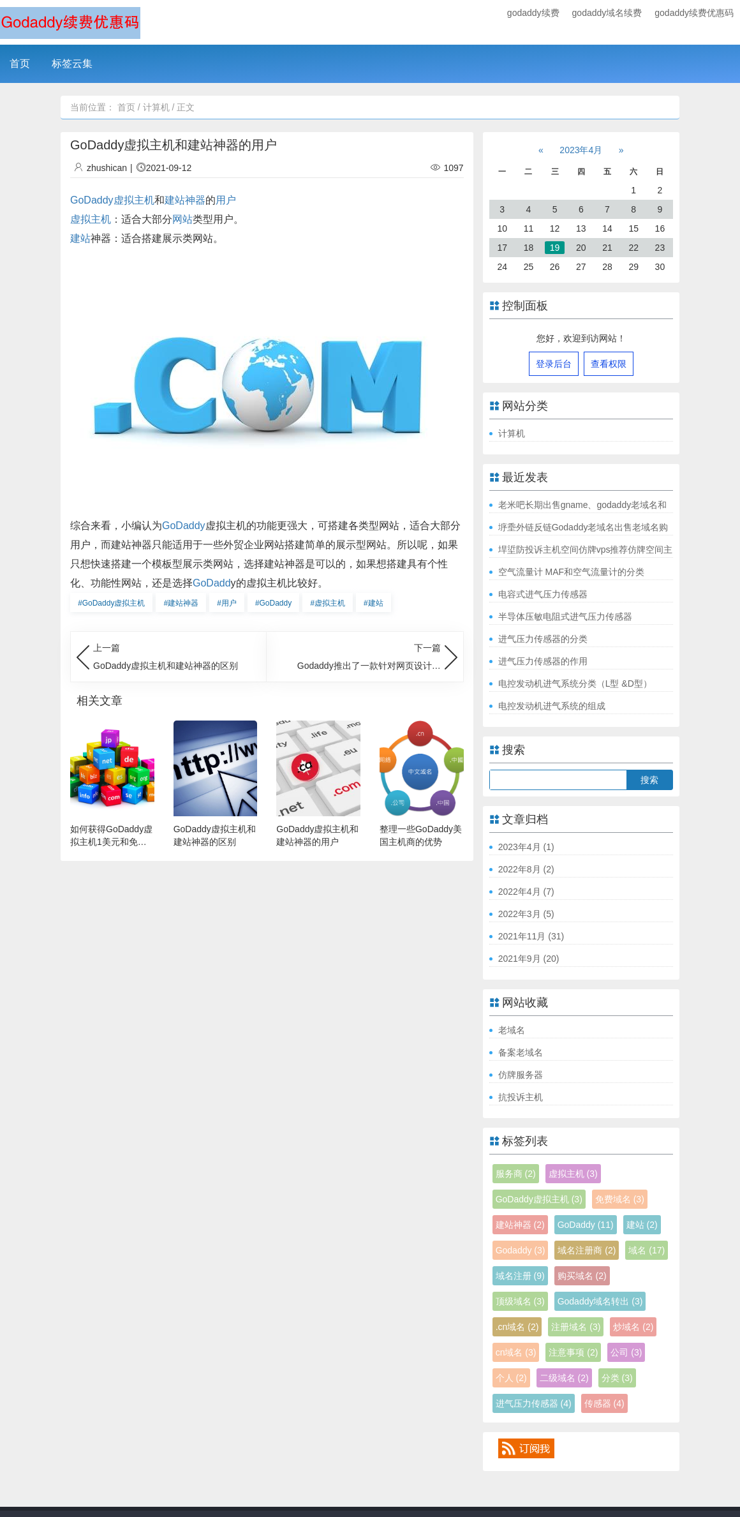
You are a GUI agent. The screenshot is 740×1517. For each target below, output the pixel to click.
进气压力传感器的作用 (543, 661)
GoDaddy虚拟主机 (112, 200)
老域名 (511, 1030)
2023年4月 (581, 150)
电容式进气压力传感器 (543, 594)
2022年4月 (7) (526, 891)
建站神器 (185, 200)
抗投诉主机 (520, 1097)
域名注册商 (587, 1250)
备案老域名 (520, 1052)
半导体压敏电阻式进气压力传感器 (565, 616)
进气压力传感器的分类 (543, 639)
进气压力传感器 (534, 1403)
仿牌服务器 (520, 1075)
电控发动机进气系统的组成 (551, 706)
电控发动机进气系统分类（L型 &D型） (575, 683)
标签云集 (72, 63)
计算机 (156, 107)
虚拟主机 (90, 219)
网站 (182, 219)
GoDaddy (183, 525)
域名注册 (520, 1276)
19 (555, 248)
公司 (626, 1352)
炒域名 (633, 1327)
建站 (80, 238)
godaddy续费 (533, 13)
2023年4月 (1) (526, 847)
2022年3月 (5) (526, 914)
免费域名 (619, 1199)
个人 (511, 1378)
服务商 (516, 1174)
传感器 (604, 1403)
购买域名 (582, 1276)
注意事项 (573, 1352)
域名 (646, 1250)
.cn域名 (517, 1327)
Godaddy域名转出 (600, 1301)
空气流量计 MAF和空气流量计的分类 (571, 572)
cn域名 (516, 1352)
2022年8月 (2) (526, 869)
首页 (20, 63)
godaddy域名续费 (607, 13)
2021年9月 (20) (528, 958)
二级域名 (564, 1378)
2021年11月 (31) (531, 936)
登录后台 (554, 364)
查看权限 (608, 364)
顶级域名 (520, 1301)
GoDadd (212, 583)
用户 (226, 200)
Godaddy (520, 1250)
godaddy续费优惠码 (694, 13)
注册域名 (575, 1327)
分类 (617, 1378)
